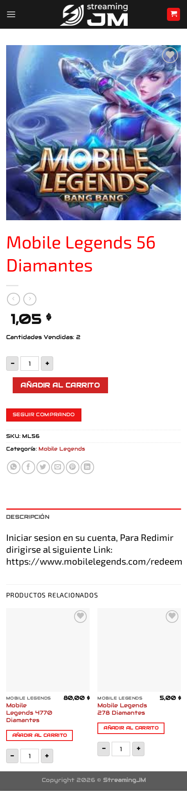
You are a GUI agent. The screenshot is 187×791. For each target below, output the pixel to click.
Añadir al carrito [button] (39, 735)
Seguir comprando (44, 414)
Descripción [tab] (28, 516)
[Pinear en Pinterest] (72, 467)
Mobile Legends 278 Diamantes (122, 709)
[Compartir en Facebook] (28, 467)
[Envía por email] (58, 467)
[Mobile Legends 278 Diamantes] (139, 650)
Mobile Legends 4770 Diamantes (29, 712)
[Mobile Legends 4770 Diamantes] (48, 650)
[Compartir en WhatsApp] (13, 467)
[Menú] (11, 14)
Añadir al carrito (60, 385)
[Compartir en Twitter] (43, 467)
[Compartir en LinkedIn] (87, 467)
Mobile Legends (61, 448)
